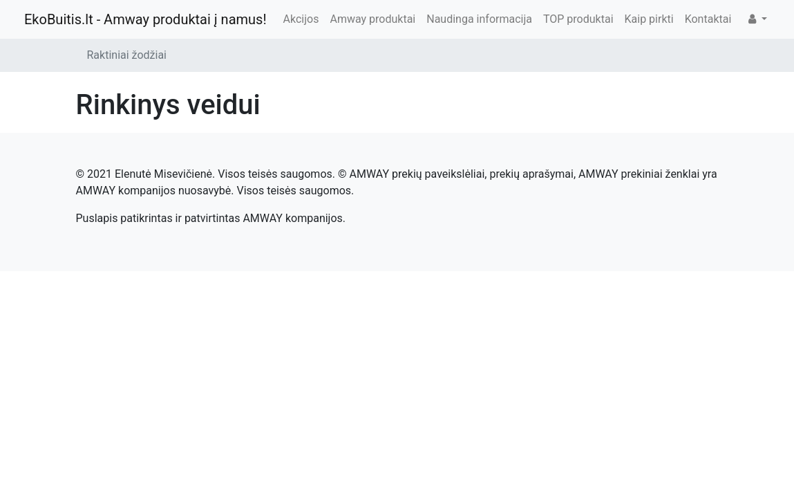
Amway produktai (372, 19)
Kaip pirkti (649, 19)
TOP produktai (578, 19)
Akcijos (301, 19)
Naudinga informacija (479, 19)
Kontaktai (708, 19)
